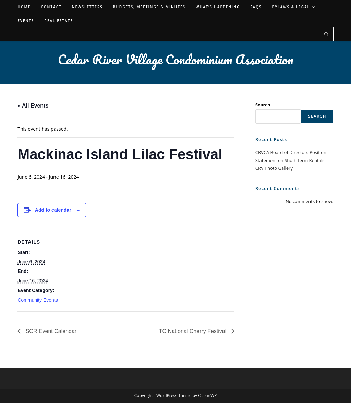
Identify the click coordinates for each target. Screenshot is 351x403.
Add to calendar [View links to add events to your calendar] (53, 210)
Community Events (37, 300)
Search (262, 105)
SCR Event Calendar (50, 331)
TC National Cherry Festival (193, 331)
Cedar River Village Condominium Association (175, 59)
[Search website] (326, 34)
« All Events (32, 106)
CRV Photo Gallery (274, 168)
